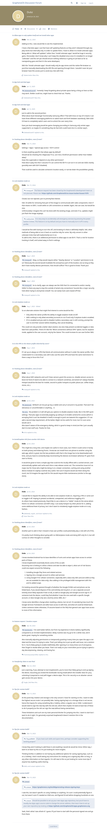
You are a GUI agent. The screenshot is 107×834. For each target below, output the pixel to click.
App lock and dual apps (22, 82)
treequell (29, 191)
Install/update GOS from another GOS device (29, 439)
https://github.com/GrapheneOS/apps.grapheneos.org (69, 806)
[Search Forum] (72, 3)
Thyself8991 (30, 739)
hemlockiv (28, 630)
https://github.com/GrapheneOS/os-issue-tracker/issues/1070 (65, 193)
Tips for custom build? (21, 689)
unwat (27, 782)
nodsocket (30, 219)
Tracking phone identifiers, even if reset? (28, 139)
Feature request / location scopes (25, 621)
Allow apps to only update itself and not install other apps (34, 35)
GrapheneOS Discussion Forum (27, 2)
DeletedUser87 (30, 91)
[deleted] (28, 405)
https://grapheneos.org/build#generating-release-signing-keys (56, 787)
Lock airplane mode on (22, 181)
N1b (26, 412)
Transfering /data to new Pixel (24, 661)
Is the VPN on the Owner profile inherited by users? (31, 344)
